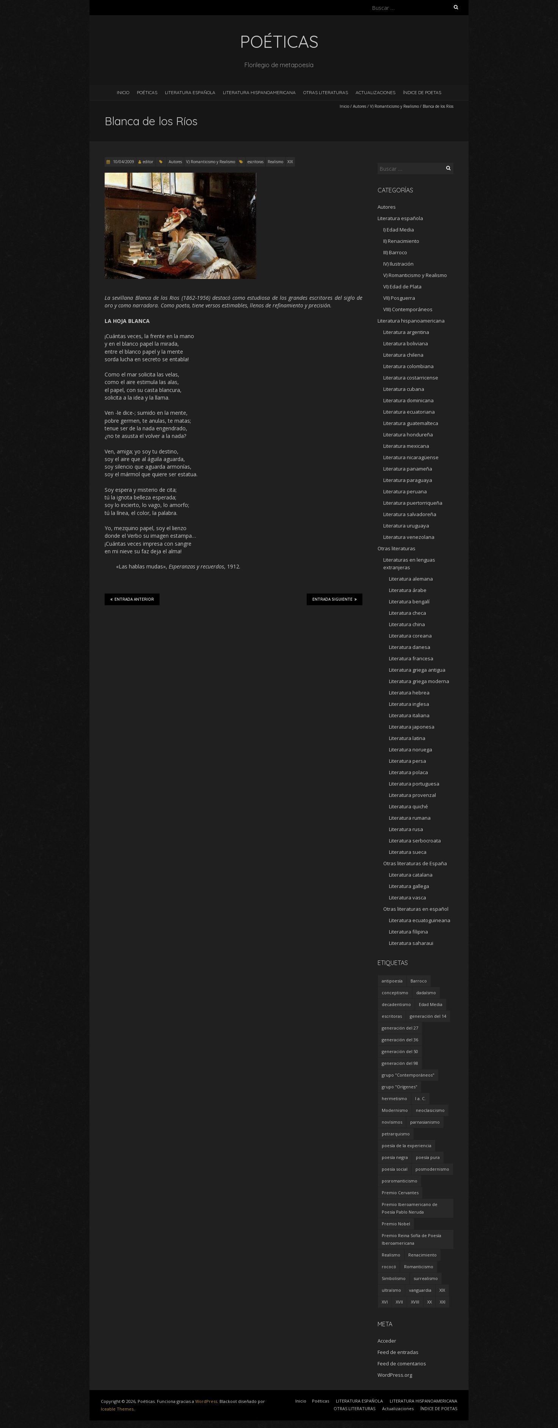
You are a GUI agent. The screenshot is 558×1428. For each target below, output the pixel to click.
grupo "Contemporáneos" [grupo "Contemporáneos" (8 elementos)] (408, 1075)
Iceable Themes (117, 1409)
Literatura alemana (411, 578)
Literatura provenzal (412, 795)
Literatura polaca (408, 772)
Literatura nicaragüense (411, 457)
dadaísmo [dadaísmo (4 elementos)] (426, 992)
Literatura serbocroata (415, 840)
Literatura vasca (407, 897)
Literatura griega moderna (419, 681)
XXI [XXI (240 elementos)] (442, 1302)
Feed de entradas (398, 1352)
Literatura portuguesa (414, 783)
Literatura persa (407, 760)
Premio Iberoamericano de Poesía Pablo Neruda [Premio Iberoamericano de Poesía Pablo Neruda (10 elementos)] (409, 1208)
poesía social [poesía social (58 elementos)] (395, 1169)
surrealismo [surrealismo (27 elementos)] (426, 1278)
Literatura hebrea (409, 692)
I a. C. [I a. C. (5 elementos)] (420, 1098)
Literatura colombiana (408, 366)
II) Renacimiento (401, 241)
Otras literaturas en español (415, 908)
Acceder (387, 1340)
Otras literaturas (396, 548)
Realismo (275, 161)
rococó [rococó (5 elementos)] (389, 1266)
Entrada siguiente (334, 599)
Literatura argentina (406, 332)
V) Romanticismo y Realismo (394, 106)
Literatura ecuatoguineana (419, 920)
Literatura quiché (408, 806)
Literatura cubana (403, 389)
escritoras (255, 161)
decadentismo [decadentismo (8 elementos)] (396, 1004)
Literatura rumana (410, 817)
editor (148, 161)
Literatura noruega (410, 749)
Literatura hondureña (408, 434)
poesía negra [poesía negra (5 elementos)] (395, 1157)
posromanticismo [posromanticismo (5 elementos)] (399, 1181)
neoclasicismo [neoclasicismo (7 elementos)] (430, 1110)
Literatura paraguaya (407, 480)
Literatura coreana (410, 635)
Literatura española (400, 218)
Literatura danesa (409, 647)
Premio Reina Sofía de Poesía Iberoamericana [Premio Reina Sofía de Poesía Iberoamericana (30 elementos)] (411, 1239)
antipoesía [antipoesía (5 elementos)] (392, 981)
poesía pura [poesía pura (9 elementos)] (428, 1157)
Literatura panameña (407, 468)
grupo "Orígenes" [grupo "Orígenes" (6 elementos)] (399, 1086)
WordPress (206, 1401)
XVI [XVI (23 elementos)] (385, 1302)
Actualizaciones (375, 92)
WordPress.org (395, 1374)
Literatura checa (407, 612)
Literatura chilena (403, 354)
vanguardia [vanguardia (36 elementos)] (420, 1290)
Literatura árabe (407, 590)
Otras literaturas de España (415, 863)
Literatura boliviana (405, 343)
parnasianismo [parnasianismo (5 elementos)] (425, 1122)
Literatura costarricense (410, 377)
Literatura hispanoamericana (411, 320)
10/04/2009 (123, 161)
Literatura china (407, 624)
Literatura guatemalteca (410, 423)
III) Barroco (395, 252)
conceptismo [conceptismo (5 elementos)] (395, 992)
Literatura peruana (405, 491)
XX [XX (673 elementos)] (429, 1302)
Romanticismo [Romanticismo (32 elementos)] (418, 1266)
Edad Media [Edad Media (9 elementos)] (430, 1004)
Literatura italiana (409, 715)
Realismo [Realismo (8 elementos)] (391, 1255)
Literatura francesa (411, 658)
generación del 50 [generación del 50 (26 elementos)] (400, 1051)
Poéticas (147, 92)
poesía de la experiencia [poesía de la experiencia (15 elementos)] (406, 1145)
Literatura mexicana (406, 445)
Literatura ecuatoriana (409, 411)
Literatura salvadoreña (409, 514)
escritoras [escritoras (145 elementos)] (392, 1016)
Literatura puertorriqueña (412, 502)
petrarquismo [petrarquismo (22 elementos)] (396, 1134)
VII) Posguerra (399, 297)
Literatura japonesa (411, 726)
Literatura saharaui (411, 943)
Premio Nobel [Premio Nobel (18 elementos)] (396, 1223)
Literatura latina (407, 738)
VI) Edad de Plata (402, 286)
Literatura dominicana (408, 400)
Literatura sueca (407, 852)
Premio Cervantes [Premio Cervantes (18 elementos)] (400, 1192)
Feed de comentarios (402, 1363)
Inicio (123, 92)
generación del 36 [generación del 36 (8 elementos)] (400, 1039)
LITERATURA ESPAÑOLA (190, 92)
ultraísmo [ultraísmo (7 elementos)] (391, 1290)
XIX (290, 161)
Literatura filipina (408, 931)
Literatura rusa (406, 829)
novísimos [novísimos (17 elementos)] (392, 1122)
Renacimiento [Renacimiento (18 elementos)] (422, 1255)
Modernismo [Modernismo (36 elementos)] (395, 1110)
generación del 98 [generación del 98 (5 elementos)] (400, 1063)
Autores (359, 106)
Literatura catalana (411, 874)
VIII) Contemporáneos (408, 309)
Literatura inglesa (409, 704)
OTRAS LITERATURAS (325, 92)
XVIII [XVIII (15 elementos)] (415, 1302)
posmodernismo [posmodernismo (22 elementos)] (432, 1169)
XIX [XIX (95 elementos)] (442, 1290)
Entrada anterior (132, 599)
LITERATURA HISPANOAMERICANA (259, 92)
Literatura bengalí (409, 601)
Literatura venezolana (408, 537)
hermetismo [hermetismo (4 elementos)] (394, 1098)
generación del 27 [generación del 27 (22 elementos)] (400, 1028)
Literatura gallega (409, 886)
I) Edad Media (398, 229)
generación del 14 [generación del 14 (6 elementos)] (428, 1016)
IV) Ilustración (398, 263)
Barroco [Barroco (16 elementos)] (419, 981)
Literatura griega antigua (417, 669)
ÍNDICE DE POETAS (422, 92)
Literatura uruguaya (406, 525)
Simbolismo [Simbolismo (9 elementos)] (394, 1278)
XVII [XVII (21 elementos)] (399, 1302)
